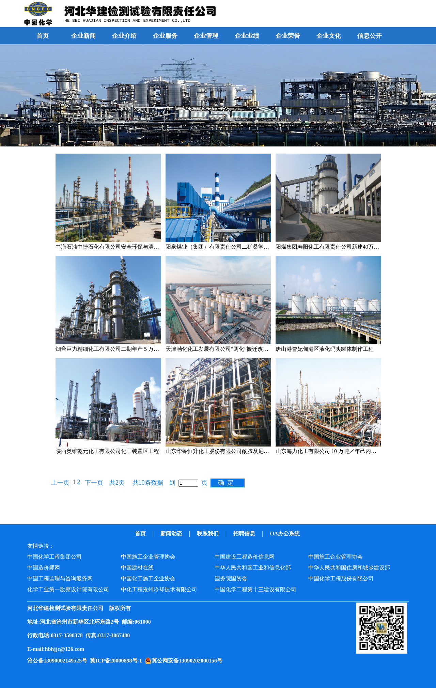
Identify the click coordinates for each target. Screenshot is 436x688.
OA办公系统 (285, 533)
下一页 (94, 482)
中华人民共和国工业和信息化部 (253, 567)
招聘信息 (245, 533)
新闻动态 (172, 533)
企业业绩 (247, 35)
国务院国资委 (231, 578)
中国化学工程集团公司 (54, 557)
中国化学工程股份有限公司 (341, 578)
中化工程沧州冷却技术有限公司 (159, 589)
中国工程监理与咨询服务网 (60, 578)
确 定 (225, 482)
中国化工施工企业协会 (148, 578)
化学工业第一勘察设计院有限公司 (68, 589)
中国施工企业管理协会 (148, 557)
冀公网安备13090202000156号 (188, 660)
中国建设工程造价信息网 (245, 557)
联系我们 (208, 533)
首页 (42, 35)
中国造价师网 (43, 567)
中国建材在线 (137, 567)
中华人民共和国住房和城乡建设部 (349, 567)
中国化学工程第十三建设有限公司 (255, 589)
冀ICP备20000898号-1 (117, 660)
